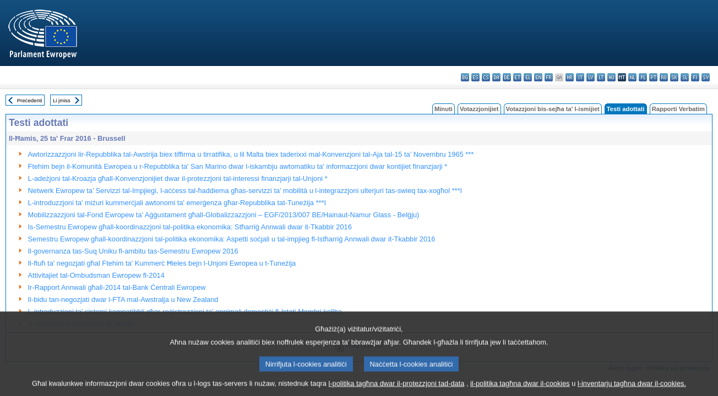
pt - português (653, 77)
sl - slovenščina (685, 77)
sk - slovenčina (674, 77)
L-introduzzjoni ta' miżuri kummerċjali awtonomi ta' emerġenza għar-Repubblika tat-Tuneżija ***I (177, 203)
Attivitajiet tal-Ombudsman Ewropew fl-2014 (96, 275)
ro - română (664, 77)
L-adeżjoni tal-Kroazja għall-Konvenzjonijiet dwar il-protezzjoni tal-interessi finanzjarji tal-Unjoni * (178, 178)
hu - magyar (611, 77)
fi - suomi (695, 77)
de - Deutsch (507, 77)
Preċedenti (29, 100)
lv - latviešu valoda (590, 77)
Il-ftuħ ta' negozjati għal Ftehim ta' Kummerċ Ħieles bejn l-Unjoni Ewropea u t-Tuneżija (162, 263)
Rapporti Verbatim (678, 109)
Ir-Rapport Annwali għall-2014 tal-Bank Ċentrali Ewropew (117, 287)
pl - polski (643, 77)
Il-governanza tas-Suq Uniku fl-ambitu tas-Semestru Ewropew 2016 (133, 251)
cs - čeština (486, 77)
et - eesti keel (517, 77)
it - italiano (580, 77)
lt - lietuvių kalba (601, 77)
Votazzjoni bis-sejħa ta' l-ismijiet (553, 109)
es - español (475, 77)
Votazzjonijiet (479, 109)
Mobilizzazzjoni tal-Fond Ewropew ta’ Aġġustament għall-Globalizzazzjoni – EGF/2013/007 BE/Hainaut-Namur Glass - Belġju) (224, 215)
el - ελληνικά (528, 77)
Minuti (443, 109)
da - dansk (496, 77)
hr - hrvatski (569, 77)
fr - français (549, 77)
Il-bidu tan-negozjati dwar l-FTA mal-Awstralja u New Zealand (123, 299)
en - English (538, 77)
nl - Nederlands (632, 77)
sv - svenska (705, 77)
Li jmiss (61, 100)
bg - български (465, 77)
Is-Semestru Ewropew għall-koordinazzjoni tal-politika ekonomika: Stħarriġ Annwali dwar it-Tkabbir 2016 (190, 227)
